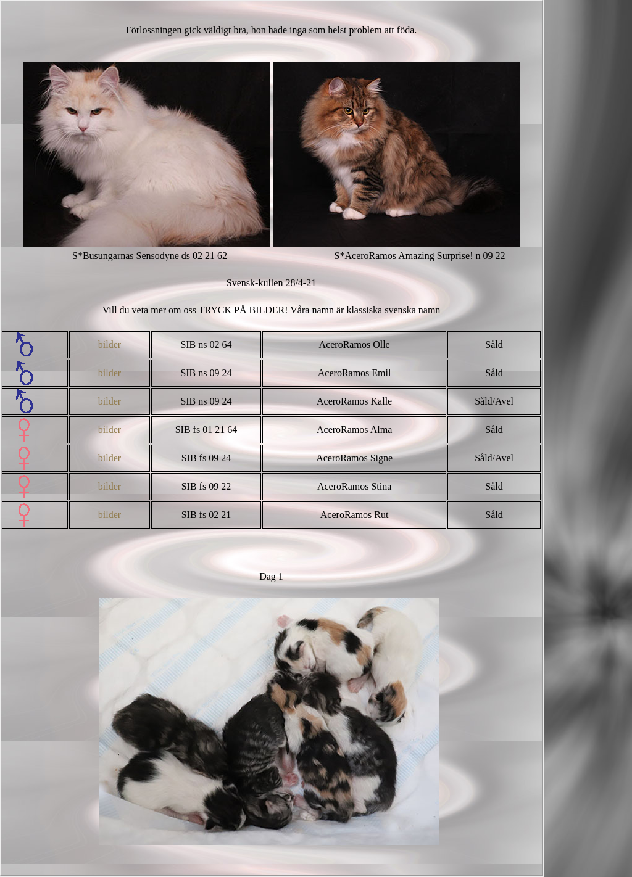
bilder (109, 344)
